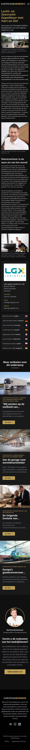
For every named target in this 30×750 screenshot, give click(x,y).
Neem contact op (15, 672)
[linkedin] (19, 724)
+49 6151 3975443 (10, 297)
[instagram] (15, 724)
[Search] (25, 4)
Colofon (6, 741)
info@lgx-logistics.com (11, 302)
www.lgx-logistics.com (11, 308)
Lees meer (8, 422)
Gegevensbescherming (19, 741)
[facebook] (10, 724)
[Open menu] (27, 4)
